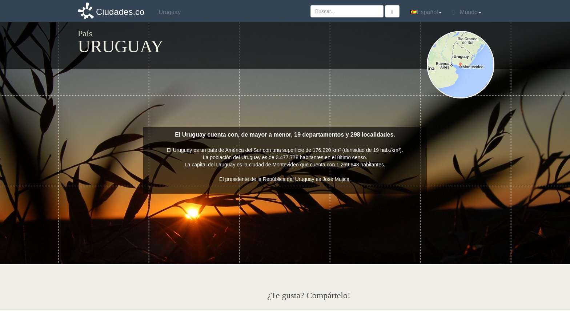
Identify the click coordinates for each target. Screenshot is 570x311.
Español (426, 12)
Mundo (467, 12)
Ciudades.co (120, 12)
